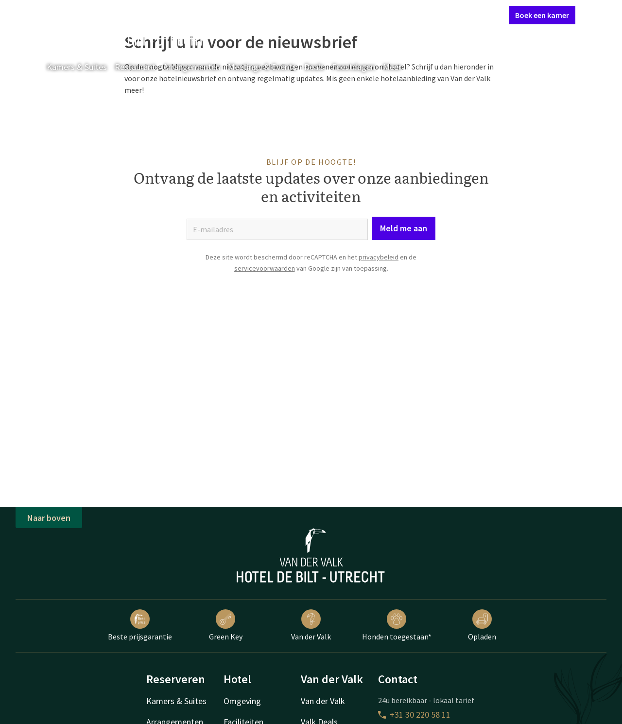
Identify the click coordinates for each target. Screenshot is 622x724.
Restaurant (135, 66)
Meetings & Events (262, 66)
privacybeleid (378, 257)
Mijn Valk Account (443, 14)
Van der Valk (311, 625)
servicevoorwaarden (264, 268)
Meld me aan (403, 228)
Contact (392, 14)
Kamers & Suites (77, 66)
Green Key (225, 625)
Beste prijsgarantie (140, 625)
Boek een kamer (542, 15)
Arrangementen (191, 66)
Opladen (482, 625)
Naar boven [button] (48, 517)
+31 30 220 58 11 (414, 714)
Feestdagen (353, 66)
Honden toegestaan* (397, 625)
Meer (399, 66)
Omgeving (242, 701)
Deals (314, 66)
